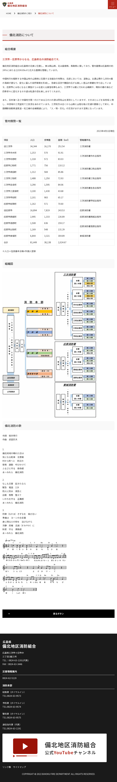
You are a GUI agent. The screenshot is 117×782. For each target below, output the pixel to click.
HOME (9, 13)
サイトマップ (19, 766)
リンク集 (6, 766)
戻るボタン (58, 613)
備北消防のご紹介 (26, 13)
